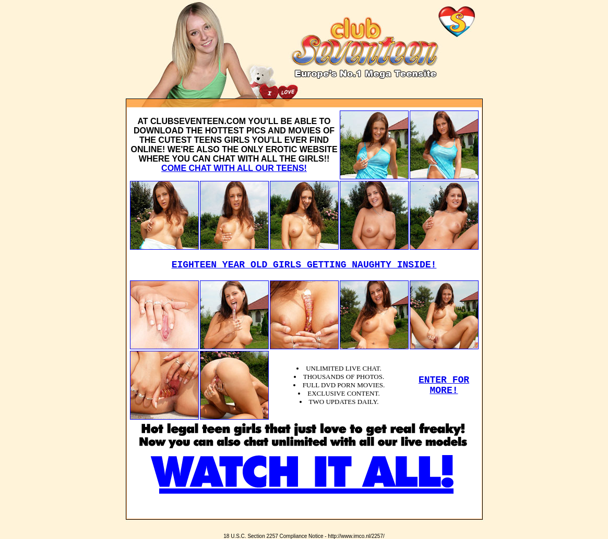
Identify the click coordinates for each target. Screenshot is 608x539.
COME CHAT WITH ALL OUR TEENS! (234, 168)
